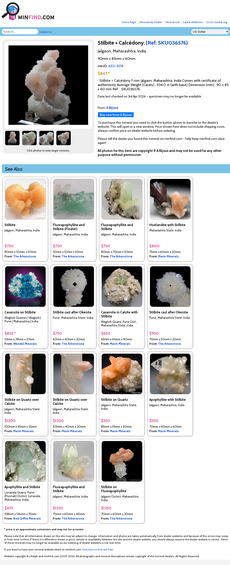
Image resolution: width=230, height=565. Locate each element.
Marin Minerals (168, 256)
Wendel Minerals (25, 343)
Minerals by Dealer (150, 22)
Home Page (129, 22)
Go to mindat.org (216, 22)
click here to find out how (97, 549)
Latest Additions (193, 22)
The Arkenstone (24, 256)
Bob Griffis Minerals (27, 518)
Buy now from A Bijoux (116, 114)
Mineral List (172, 22)
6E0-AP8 (115, 66)
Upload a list (45, 31)
